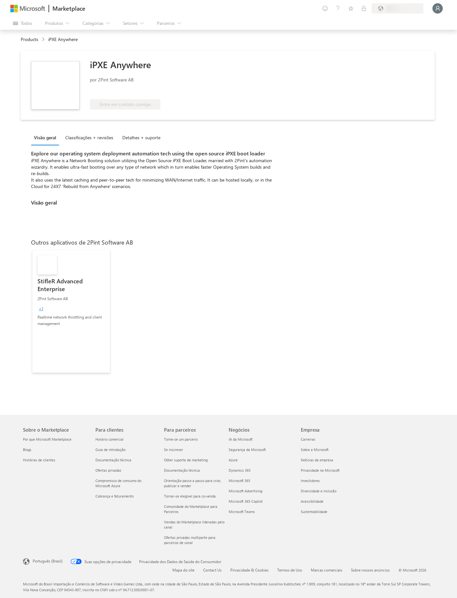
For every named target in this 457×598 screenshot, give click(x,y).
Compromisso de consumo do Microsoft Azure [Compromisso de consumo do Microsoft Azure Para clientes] (118, 483)
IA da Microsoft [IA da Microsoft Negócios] (241, 439)
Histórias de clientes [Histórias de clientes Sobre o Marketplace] (39, 459)
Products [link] (29, 39)
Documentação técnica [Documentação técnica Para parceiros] (182, 470)
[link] (71, 311)
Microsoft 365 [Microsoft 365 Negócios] (239, 480)
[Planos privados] (364, 8)
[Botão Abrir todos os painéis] (22, 23)
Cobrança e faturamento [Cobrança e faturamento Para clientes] (114, 496)
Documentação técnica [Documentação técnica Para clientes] (113, 459)
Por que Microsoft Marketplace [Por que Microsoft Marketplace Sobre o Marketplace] (47, 439)
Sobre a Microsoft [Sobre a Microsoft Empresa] (315, 449)
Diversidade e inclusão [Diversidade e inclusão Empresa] (318, 490)
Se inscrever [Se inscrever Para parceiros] (173, 449)
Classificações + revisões (89, 137)
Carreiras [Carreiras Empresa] (308, 439)
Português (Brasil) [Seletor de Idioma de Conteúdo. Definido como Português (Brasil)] (48, 560)
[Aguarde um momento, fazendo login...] (438, 8)
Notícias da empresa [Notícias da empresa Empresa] (317, 459)
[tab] (46, 137)
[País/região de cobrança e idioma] (397, 8)
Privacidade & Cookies (249, 569)
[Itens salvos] (351, 8)
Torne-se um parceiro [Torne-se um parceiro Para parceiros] (181, 439)
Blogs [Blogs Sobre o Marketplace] (27, 449)
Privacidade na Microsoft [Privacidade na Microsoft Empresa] (320, 470)
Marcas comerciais (326, 569)
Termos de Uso (289, 569)
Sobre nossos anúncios (370, 569)
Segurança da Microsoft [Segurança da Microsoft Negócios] (247, 449)
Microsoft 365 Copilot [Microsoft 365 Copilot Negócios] (246, 501)
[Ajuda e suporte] (338, 8)
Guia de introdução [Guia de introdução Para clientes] (110, 449)
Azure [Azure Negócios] (233, 459)
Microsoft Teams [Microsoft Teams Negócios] (242, 511)
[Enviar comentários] (325, 8)
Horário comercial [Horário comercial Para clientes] (109, 439)
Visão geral (45, 137)
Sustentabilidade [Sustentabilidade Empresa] (314, 511)
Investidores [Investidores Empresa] (310, 480)
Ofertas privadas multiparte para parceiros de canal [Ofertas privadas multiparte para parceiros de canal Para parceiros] (189, 540)
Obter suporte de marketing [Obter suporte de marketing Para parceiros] (186, 459)
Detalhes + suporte (141, 137)
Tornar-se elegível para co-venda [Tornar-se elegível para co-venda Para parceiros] (190, 496)
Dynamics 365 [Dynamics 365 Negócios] (240, 470)
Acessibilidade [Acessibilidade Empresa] (312, 501)
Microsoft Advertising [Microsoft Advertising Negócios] (245, 490)
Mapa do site (183, 569)
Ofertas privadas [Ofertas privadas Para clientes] (108, 470)
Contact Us (212, 569)
